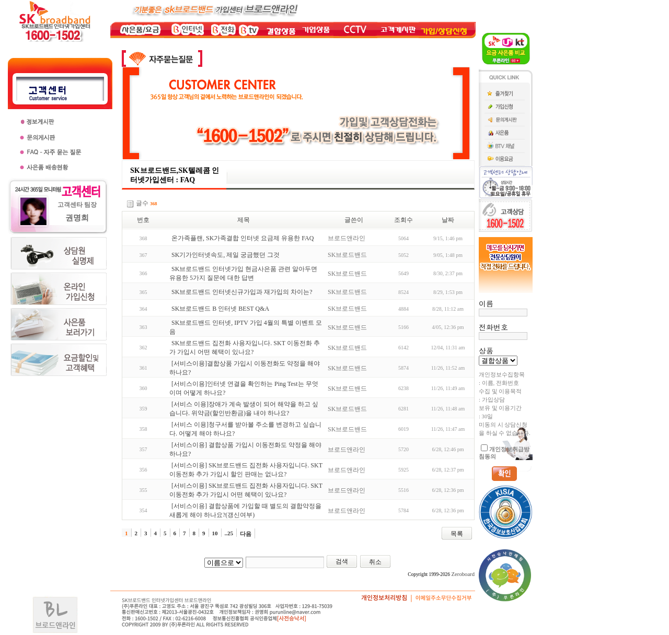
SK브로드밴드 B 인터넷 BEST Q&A (220, 308)
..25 (229, 533)
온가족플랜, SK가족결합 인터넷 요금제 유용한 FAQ (242, 238)
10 (215, 533)
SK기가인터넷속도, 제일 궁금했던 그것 (225, 254)
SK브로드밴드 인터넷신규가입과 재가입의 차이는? (242, 292)
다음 (245, 534)
